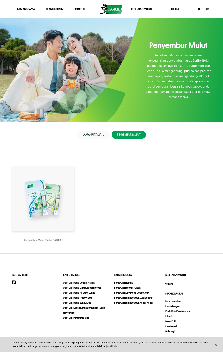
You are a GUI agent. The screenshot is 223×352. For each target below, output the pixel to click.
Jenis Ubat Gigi (71, 274)
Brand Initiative (55, 8)
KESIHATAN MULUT (141, 8)
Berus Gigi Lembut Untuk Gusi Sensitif (133, 297)
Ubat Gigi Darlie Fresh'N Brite (77, 297)
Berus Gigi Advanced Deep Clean (131, 292)
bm (208, 8)
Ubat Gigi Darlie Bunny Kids (77, 302)
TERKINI (175, 8)
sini (115, 346)
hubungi (170, 331)
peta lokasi (171, 326)
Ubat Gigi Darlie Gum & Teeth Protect (82, 287)
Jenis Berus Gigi (123, 274)
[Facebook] (199, 9)
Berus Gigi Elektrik (123, 282)
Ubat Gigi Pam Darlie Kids (76, 317)
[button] (216, 344)
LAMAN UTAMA (26, 8)
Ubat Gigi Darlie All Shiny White (79, 292)
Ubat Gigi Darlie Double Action (79, 282)
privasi (168, 316)
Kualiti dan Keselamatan (177, 311)
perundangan (172, 306)
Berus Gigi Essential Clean (127, 287)
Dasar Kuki (170, 321)
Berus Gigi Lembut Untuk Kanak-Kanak (133, 302)
